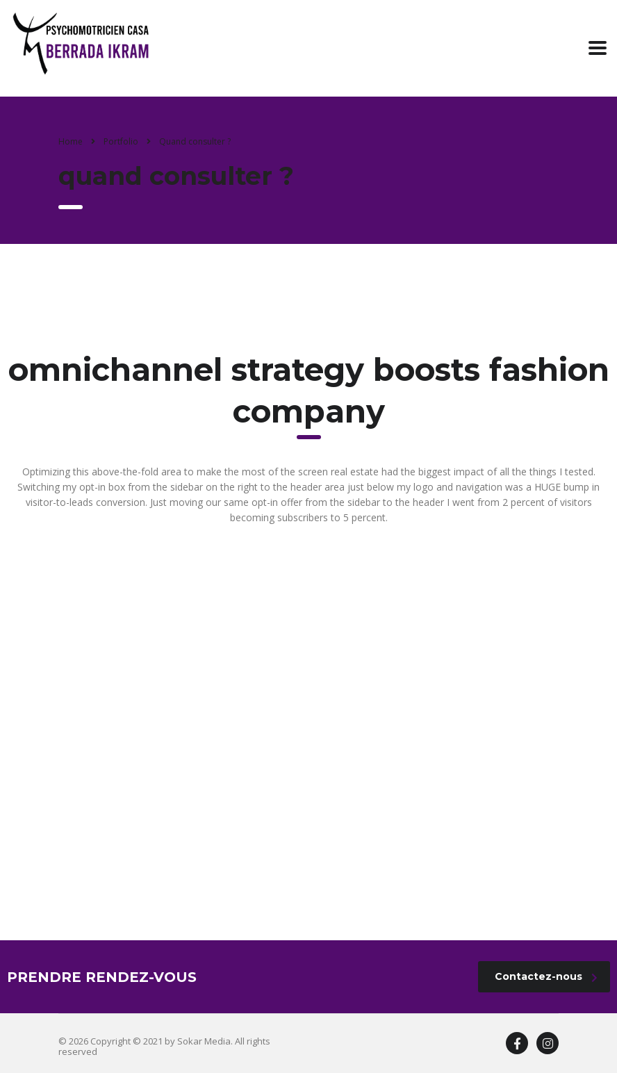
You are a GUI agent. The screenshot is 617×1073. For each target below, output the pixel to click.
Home (70, 141)
